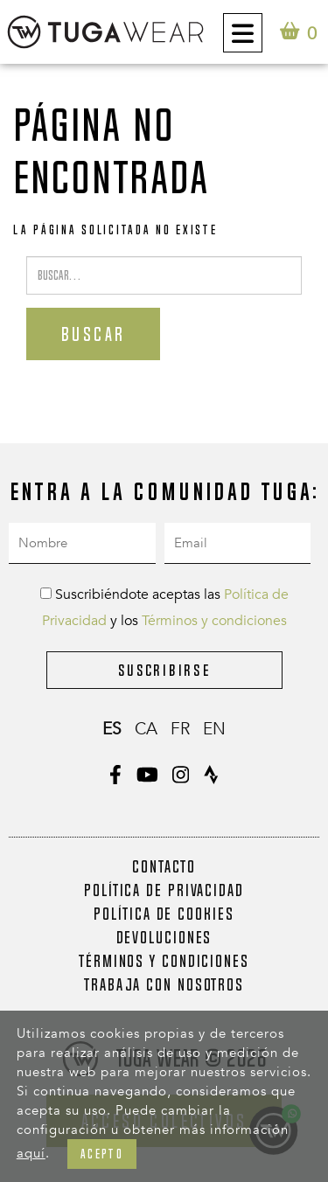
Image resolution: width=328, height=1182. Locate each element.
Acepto (101, 1153)
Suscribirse (164, 670)
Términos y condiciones (214, 620)
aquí (31, 1153)
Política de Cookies (164, 913)
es (112, 729)
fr (180, 729)
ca (146, 729)
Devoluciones (164, 937)
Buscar (93, 334)
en (214, 729)
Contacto (164, 866)
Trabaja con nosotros (164, 984)
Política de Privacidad (164, 890)
